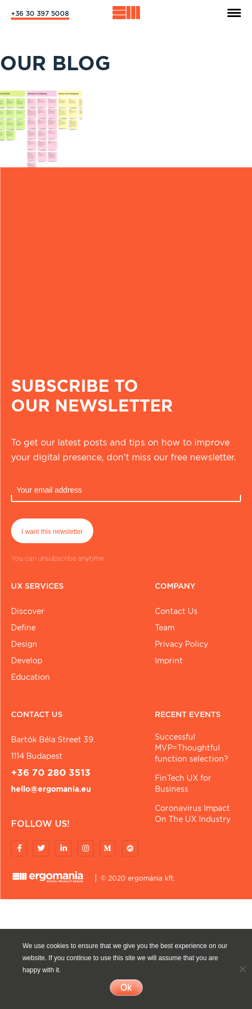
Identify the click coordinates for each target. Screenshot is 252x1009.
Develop (26, 660)
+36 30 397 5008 (40, 13)
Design (24, 644)
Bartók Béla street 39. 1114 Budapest (53, 747)
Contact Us (176, 611)
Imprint (169, 660)
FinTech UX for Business (183, 783)
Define (23, 627)
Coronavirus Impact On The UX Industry (193, 814)
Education (30, 677)
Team (165, 627)
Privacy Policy (181, 644)
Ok (125, 987)
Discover (27, 611)
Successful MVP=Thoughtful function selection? (191, 747)
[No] (242, 968)
